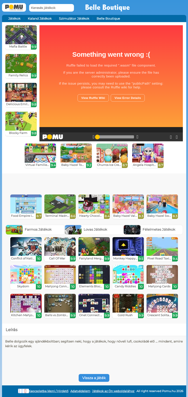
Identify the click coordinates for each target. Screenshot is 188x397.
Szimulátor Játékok (74, 19)
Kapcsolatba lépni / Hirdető (48, 391)
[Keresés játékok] (51, 8)
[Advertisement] (74, 182)
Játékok (14, 19)
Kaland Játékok (40, 19)
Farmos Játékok (29, 229)
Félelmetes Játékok (149, 229)
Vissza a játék (94, 378)
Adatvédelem (80, 391)
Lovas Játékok (86, 229)
